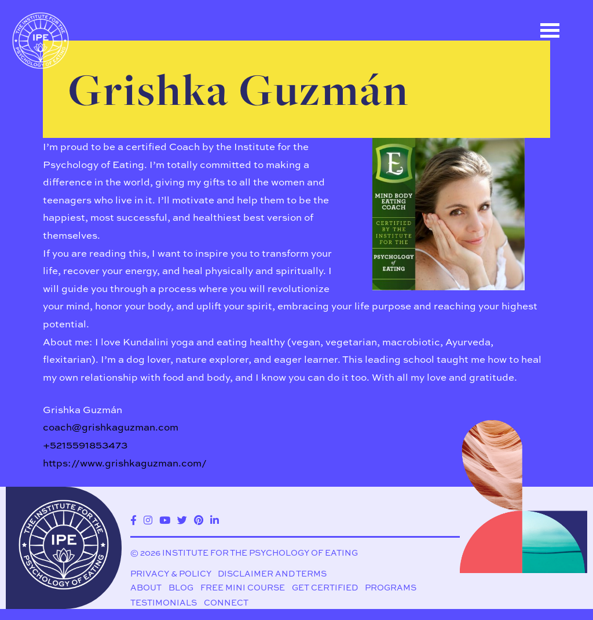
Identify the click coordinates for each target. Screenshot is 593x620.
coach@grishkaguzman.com (110, 426)
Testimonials (163, 602)
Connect (226, 602)
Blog (181, 587)
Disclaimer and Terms (272, 573)
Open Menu (549, 30)
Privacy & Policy (170, 573)
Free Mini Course (242, 587)
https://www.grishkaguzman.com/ (125, 462)
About (146, 587)
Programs (390, 587)
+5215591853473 (85, 444)
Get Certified (325, 587)
